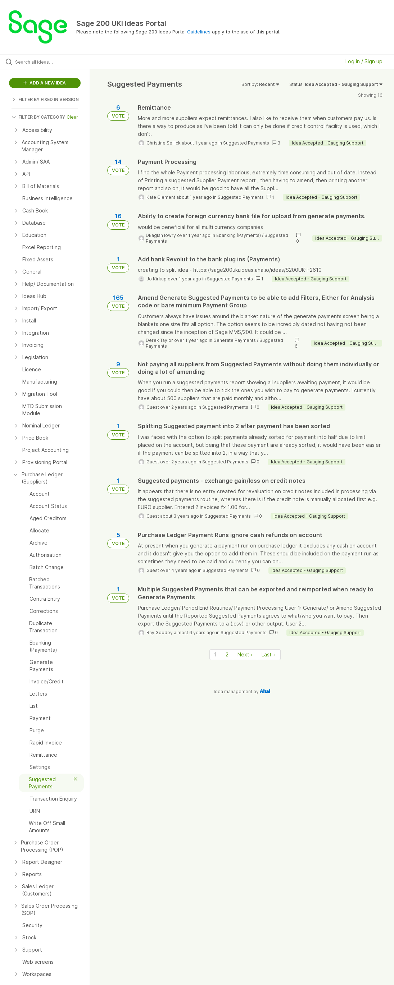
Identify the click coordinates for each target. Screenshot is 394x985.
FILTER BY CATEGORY (38, 117)
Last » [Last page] (269, 654)
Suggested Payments (246, 143)
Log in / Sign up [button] (363, 61)
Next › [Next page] (245, 654)
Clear (72, 117)
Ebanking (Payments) (238, 235)
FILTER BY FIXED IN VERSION (45, 99)
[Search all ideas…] (48, 62)
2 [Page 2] (227, 654)
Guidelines (198, 32)
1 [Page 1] (215, 654)
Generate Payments (234, 340)
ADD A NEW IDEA (44, 83)
